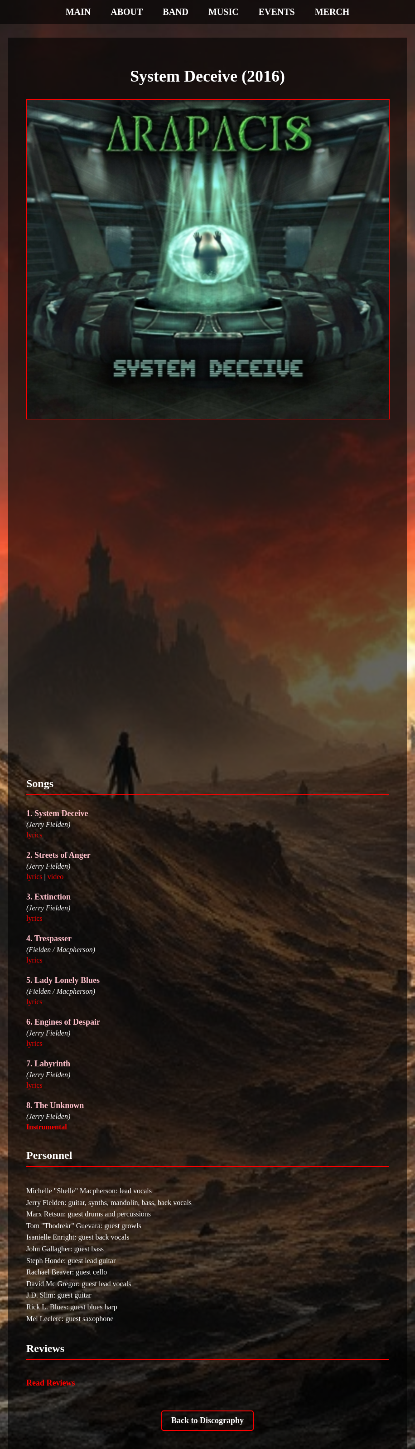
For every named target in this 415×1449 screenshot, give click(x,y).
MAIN (78, 12)
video (56, 876)
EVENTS (277, 12)
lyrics (34, 835)
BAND (175, 12)
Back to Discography (207, 1420)
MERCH (332, 12)
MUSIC (223, 12)
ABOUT (127, 12)
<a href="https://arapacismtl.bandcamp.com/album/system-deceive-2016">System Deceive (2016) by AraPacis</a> (207, 596)
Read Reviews (50, 1382)
